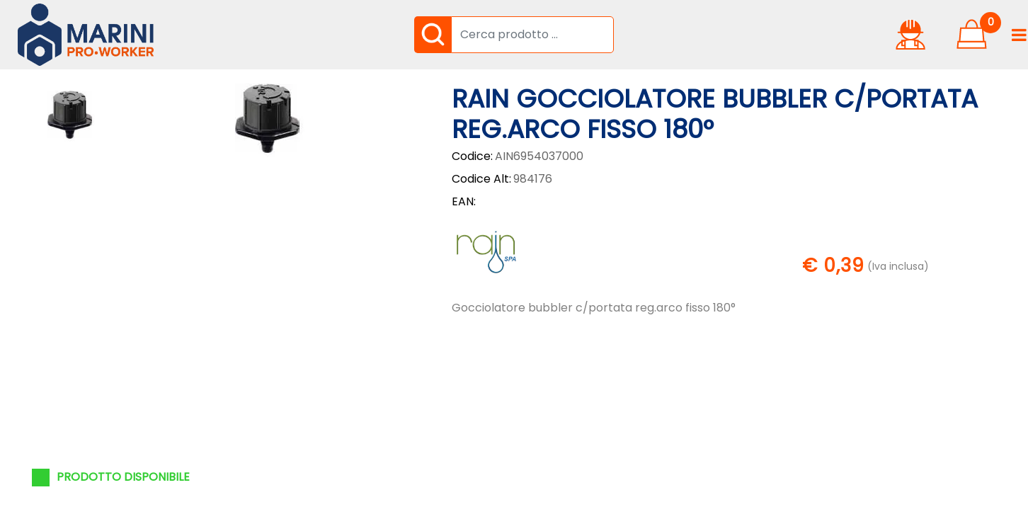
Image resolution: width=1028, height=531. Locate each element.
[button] (432, 34)
